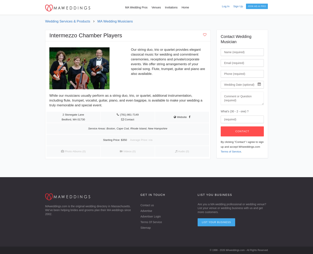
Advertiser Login (150, 216)
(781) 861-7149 (129, 114)
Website (180, 117)
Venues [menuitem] (156, 7)
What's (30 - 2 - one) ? (235, 111)
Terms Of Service (151, 222)
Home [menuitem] (185, 7)
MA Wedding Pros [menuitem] (136, 7)
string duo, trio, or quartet (132, 96)
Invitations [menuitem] (171, 7)
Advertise (146, 210)
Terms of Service (231, 151)
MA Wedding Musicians (115, 21)
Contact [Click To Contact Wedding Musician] (242, 131)
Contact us (147, 205)
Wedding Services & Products (67, 21)
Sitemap (145, 227)
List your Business (216, 222)
